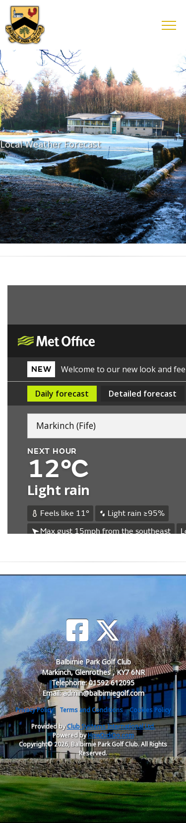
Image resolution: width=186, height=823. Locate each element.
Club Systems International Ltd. (111, 726)
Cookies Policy (150, 710)
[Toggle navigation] (168, 25)
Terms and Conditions (91, 710)
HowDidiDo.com (111, 735)
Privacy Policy (34, 710)
